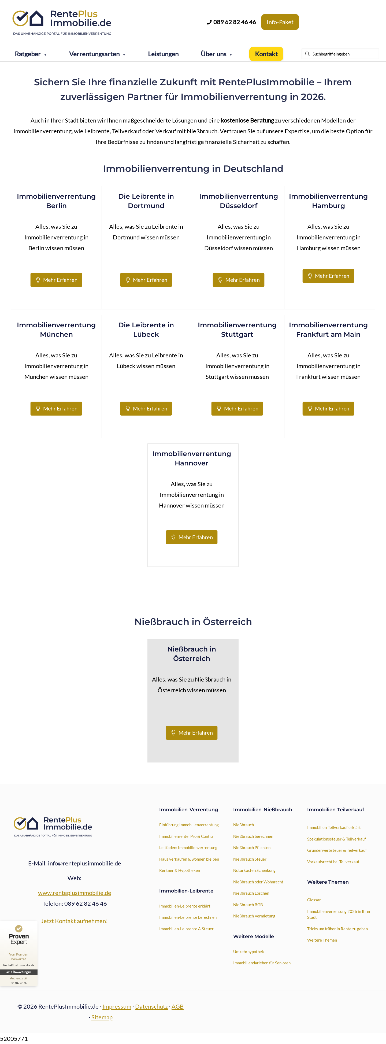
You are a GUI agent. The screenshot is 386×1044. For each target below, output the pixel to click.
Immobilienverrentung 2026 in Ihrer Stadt (339, 914)
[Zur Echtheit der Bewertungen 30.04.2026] (20, 980)
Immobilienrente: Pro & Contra (186, 836)
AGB (178, 1006)
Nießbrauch (243, 824)
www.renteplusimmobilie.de (74, 892)
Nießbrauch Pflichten (251, 847)
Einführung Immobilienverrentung (189, 824)
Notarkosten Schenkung (254, 870)
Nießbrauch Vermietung (254, 915)
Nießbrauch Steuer (249, 859)
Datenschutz (151, 1006)
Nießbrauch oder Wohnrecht (258, 881)
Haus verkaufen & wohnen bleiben (189, 859)
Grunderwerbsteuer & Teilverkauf (337, 850)
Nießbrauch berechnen (253, 836)
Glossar (314, 899)
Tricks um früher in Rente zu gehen (337, 928)
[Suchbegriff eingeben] (340, 54)
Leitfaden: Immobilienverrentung (188, 847)
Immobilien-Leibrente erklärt (184, 906)
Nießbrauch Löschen (251, 893)
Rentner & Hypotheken (179, 870)
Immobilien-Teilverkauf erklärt (334, 827)
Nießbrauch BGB (248, 904)
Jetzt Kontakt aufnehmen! (74, 920)
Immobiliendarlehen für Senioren (262, 962)
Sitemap (102, 1017)
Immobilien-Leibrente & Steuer (186, 928)
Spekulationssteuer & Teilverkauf (336, 838)
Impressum (116, 1006)
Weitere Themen (322, 940)
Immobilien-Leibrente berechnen (188, 917)
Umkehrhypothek (248, 951)
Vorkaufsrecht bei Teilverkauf (333, 861)
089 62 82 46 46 (234, 21)
